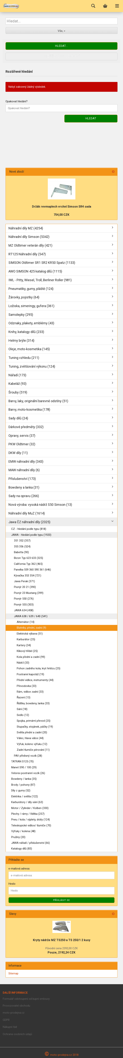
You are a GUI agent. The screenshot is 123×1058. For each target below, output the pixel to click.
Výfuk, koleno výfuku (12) (32, 744)
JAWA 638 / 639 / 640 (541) (30, 616)
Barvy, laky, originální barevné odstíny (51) (38, 401)
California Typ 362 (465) (28, 564)
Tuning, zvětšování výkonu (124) (31, 366)
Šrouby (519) (17, 392)
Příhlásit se (61, 900)
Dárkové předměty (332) (26, 427)
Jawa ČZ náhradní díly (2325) (29, 522)
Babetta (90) (21, 552)
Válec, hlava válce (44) (30, 738)
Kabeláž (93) (17, 384)
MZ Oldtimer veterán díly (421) (30, 245)
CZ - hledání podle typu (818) (28, 529)
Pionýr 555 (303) (24, 604)
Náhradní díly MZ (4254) (25, 228)
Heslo (11, 883)
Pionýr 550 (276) (24, 598)
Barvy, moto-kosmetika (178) (29, 409)
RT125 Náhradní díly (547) (27, 254)
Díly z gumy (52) (20, 790)
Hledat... (61, 46)
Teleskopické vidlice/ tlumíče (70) (31, 825)
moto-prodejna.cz (13, 1012)
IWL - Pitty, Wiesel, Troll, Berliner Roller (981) (40, 280)
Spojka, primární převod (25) (33, 720)
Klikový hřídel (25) (27, 651)
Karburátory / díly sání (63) (27, 802)
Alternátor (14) (25, 622)
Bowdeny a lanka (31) (23, 487)
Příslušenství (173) (22, 479)
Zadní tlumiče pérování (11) (33, 749)
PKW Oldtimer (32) (21, 444)
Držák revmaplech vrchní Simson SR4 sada (61, 206)
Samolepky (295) (20, 315)
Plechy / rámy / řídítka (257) (27, 813)
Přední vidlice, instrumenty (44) (35, 680)
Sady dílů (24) (18, 418)
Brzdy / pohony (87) (23, 784)
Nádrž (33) (23, 662)
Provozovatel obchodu (16, 1005)
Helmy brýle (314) (21, 340)
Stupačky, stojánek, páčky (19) (35, 726)
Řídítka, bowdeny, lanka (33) (33, 703)
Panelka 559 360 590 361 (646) (32, 569)
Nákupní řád (10, 1027)
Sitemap (13, 973)
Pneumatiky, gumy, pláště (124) (31, 289)
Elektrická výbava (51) (30, 633)
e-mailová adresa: (19, 868)
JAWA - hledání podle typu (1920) (31, 534)
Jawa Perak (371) (24, 581)
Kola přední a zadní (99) (31, 657)
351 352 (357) (22, 540)
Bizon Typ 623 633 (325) (28, 558)
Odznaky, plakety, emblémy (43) (31, 323)
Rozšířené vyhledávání (61, 56)
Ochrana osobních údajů (17, 1034)
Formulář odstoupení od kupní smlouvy (26, 998)
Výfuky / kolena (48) (23, 831)
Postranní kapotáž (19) (30, 674)
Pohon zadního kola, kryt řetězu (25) (38, 668)
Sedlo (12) (23, 715)
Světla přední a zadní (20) (32, 732)
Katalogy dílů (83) (21, 848)
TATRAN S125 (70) (22, 761)
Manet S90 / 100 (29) (24, 767)
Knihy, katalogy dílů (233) (26, 332)
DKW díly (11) (18, 453)
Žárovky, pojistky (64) (23, 297)
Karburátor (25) (26, 639)
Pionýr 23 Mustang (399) (28, 593)
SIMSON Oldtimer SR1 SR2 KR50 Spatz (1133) (41, 263)
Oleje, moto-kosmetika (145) (29, 349)
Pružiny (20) (18, 837)
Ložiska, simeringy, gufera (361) (31, 306)
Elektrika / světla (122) (24, 796)
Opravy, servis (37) (21, 436)
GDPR (6, 1020)
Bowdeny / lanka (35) (24, 779)
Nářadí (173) (17, 375)
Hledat (90, 118)
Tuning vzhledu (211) (23, 358)
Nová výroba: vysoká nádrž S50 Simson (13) (40, 505)
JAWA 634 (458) (23, 610)
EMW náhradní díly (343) (25, 461)
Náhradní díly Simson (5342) (28, 237)
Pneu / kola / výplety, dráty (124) (30, 819)
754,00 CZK (61, 214)
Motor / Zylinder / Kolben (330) (30, 808)
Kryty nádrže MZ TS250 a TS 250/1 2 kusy (61, 940)
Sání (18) (22, 709)
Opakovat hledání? (17, 101)
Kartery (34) (24, 645)
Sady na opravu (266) (23, 496)
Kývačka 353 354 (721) (27, 575)
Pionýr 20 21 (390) (25, 587)
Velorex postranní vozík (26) (28, 773)
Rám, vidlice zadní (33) (30, 691)
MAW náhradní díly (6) (24, 470)
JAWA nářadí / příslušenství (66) (30, 843)
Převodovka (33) (26, 686)
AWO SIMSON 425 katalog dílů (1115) (35, 271)
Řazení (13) (23, 697)
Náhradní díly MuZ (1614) (26, 513)
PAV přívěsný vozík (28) (28, 755)
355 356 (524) (22, 546)
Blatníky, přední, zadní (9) (31, 627)
